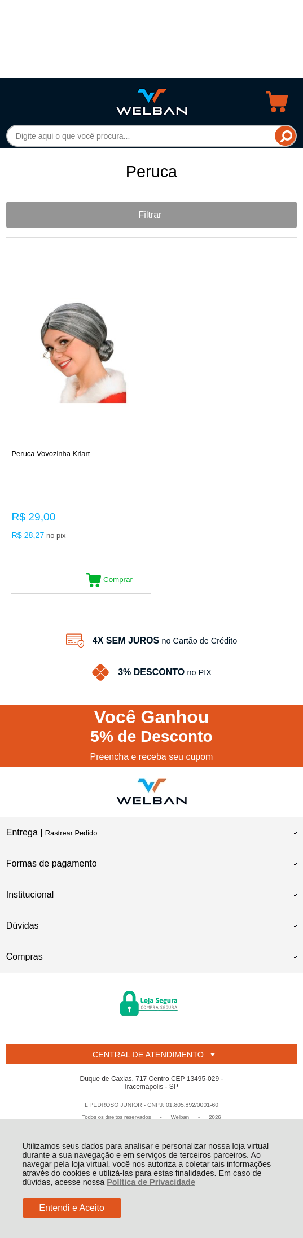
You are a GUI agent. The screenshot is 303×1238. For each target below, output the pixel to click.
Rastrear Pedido (71, 833)
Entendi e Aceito (71, 1208)
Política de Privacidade (151, 1182)
